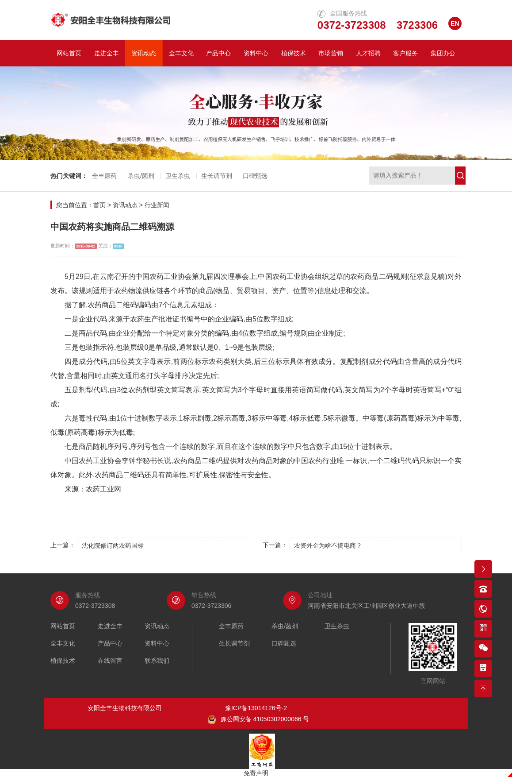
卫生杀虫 (177, 175)
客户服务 (405, 53)
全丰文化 (181, 53)
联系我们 (157, 660)
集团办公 (443, 53)
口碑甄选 (255, 175)
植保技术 (293, 53)
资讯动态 (143, 53)
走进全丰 (106, 53)
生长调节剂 (216, 175)
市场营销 (330, 53)
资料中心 (256, 53)
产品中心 (218, 53)
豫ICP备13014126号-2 (256, 707)
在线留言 (110, 660)
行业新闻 (157, 205)
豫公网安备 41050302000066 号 (258, 719)
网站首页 (69, 53)
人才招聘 (368, 53)
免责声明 (256, 773)
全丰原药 (104, 175)
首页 (99, 205)
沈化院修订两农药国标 (113, 545)
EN (455, 23)
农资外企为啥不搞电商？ (328, 545)
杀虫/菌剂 (141, 175)
